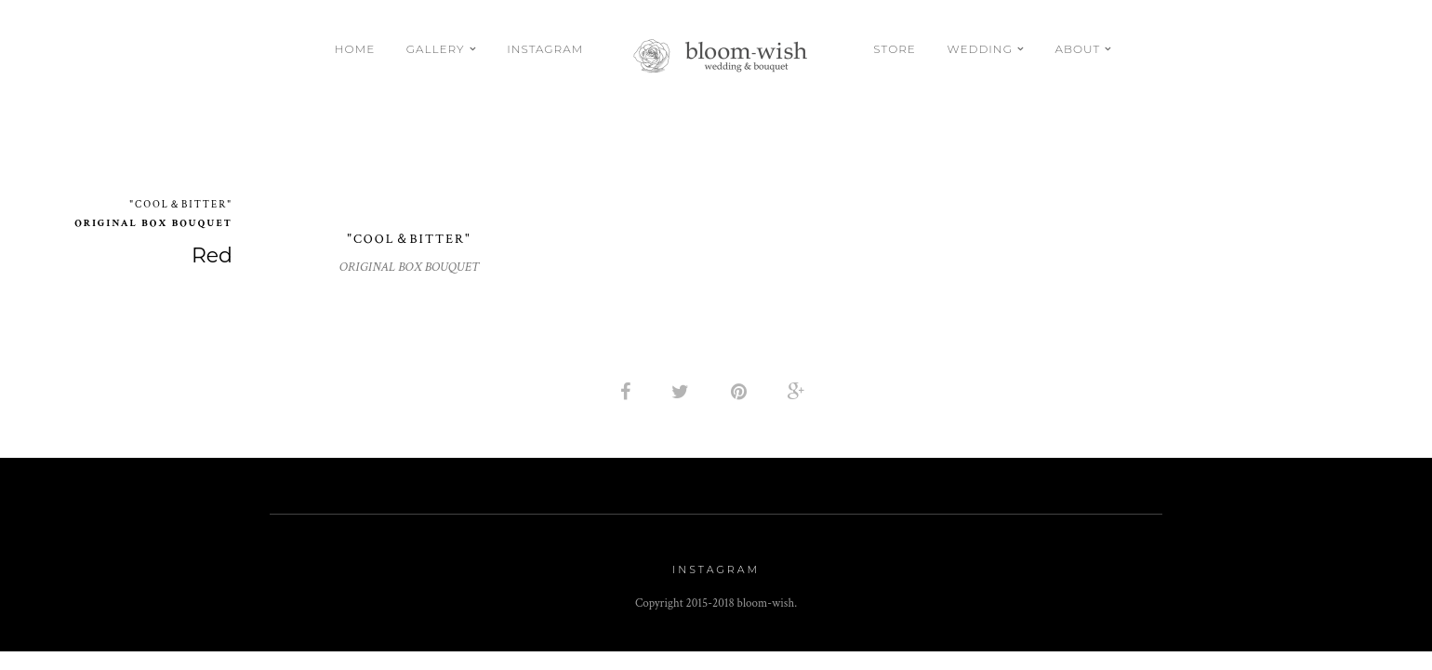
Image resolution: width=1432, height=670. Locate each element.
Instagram (545, 49)
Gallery (435, 49)
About (1078, 49)
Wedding (979, 49)
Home (355, 49)
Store (894, 49)
